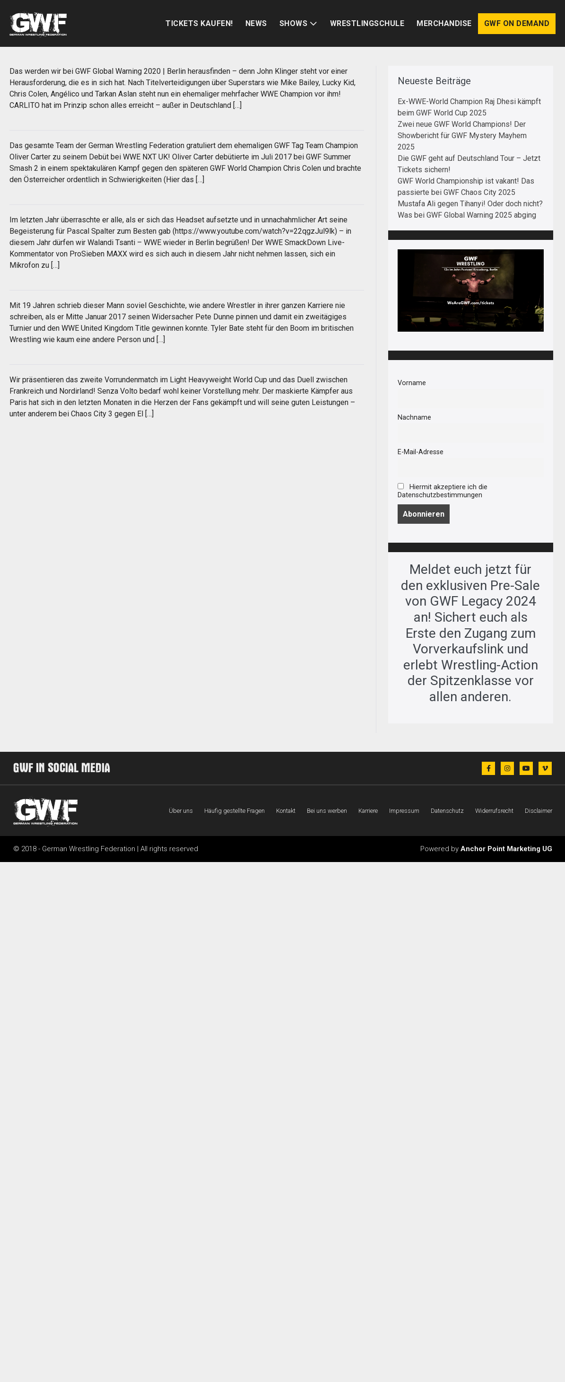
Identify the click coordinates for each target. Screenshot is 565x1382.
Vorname (412, 383)
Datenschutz (447, 810)
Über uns (181, 810)
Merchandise (444, 23)
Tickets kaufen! (199, 23)
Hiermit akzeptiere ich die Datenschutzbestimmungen (442, 491)
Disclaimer (538, 810)
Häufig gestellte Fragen (234, 810)
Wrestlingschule (367, 23)
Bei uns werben (327, 810)
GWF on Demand (517, 23)
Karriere (368, 810)
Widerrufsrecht (494, 810)
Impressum (404, 810)
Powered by (486, 849)
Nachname (414, 418)
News (256, 23)
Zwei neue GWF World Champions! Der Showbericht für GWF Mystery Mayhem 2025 (462, 135)
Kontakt (286, 810)
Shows (293, 23)
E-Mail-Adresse (420, 452)
